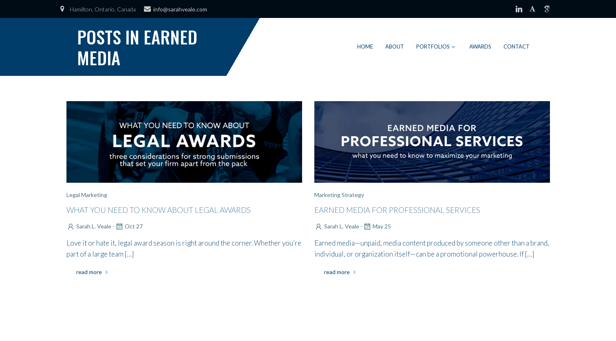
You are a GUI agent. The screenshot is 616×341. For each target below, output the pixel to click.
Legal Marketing (86, 194)
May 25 (377, 226)
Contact (516, 46)
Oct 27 (129, 226)
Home (365, 46)
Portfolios (436, 46)
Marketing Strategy (339, 194)
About (394, 46)
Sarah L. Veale (88, 226)
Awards (480, 46)
